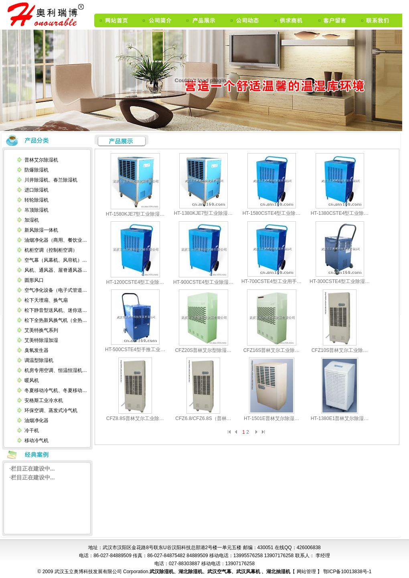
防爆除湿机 (36, 170)
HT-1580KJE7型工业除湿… (135, 214)
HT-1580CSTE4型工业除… (272, 213)
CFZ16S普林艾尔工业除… (271, 350)
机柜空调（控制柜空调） (50, 250)
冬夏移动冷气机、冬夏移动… (55, 390)
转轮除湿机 (36, 200)
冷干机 (31, 430)
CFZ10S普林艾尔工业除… (340, 350)
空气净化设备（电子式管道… (55, 290)
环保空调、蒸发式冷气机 (50, 410)
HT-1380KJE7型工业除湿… (203, 213)
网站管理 (307, 571)
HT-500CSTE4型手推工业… (135, 349)
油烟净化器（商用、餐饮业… (55, 240)
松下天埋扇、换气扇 (46, 300)
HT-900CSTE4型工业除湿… (203, 282)
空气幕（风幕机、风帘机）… (55, 260)
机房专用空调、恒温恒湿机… (55, 370)
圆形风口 (34, 280)
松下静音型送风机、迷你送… (55, 310)
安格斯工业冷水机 (43, 400)
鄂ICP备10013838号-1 (346, 571)
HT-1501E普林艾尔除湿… (271, 418)
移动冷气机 (36, 440)
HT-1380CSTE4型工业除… (340, 213)
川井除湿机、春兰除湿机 (50, 180)
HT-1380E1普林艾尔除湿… (340, 418)
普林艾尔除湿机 (41, 160)
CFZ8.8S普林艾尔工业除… (135, 418)
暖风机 (31, 380)
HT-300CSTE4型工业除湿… (340, 281)
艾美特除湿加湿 (41, 340)
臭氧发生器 (36, 350)
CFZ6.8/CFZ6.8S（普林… (203, 418)
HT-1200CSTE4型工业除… (135, 282)
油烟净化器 (36, 420)
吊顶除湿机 (36, 210)
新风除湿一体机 (41, 230)
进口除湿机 (36, 190)
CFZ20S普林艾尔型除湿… (203, 350)
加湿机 (31, 220)
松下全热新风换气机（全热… (55, 320)
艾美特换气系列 (41, 330)
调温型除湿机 (38, 360)
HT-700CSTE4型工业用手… (271, 281)
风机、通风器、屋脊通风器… (55, 270)
